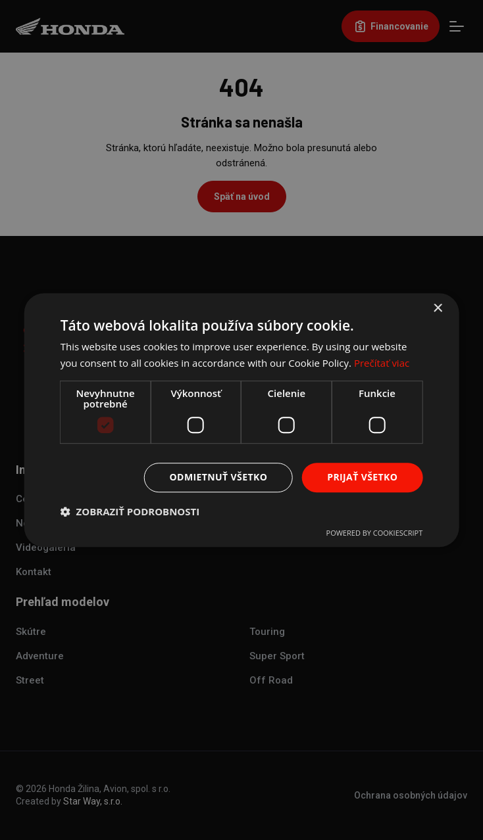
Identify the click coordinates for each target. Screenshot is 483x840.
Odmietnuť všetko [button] (219, 477)
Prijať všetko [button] (362, 477)
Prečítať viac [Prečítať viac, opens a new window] (381, 362)
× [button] (437, 309)
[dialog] (241, 420)
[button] (130, 511)
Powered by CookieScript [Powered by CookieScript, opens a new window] (374, 533)
